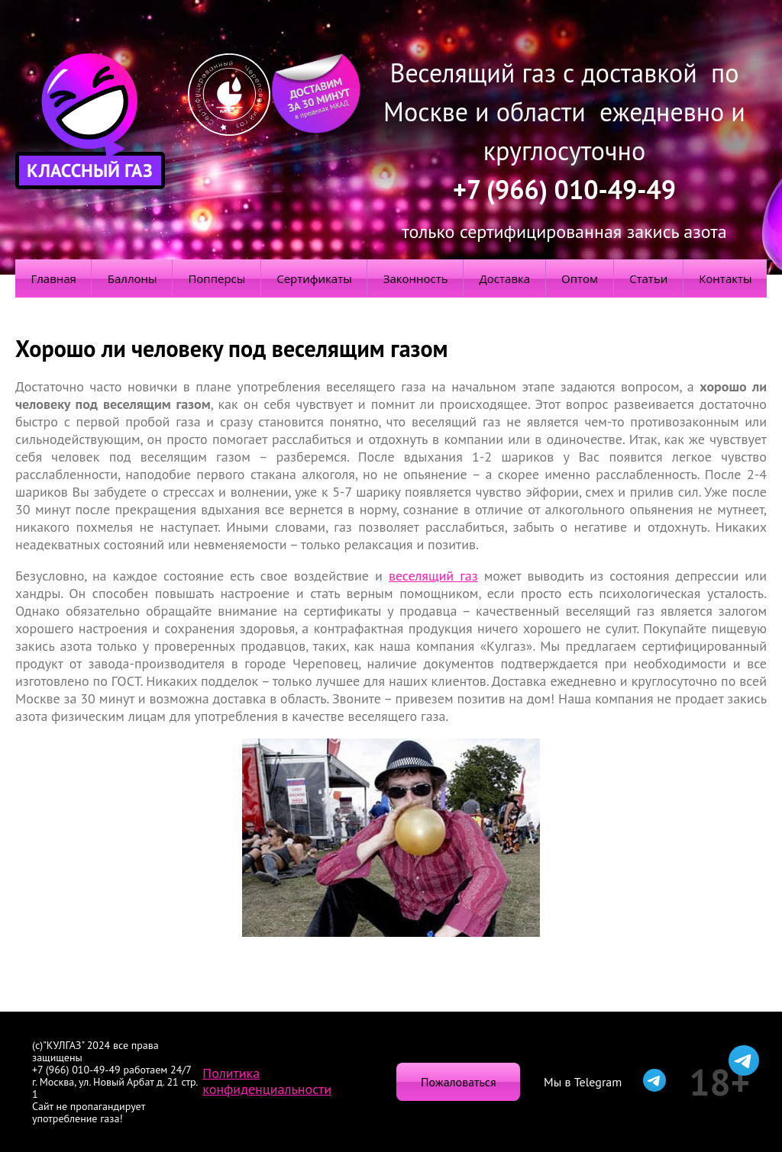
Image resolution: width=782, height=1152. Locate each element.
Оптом (579, 278)
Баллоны (132, 278)
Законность (415, 278)
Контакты (725, 278)
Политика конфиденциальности (266, 1081)
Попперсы (216, 278)
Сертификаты (314, 278)
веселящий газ (433, 575)
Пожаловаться (458, 1081)
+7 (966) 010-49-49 (564, 189)
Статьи (648, 278)
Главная (53, 278)
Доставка (505, 278)
